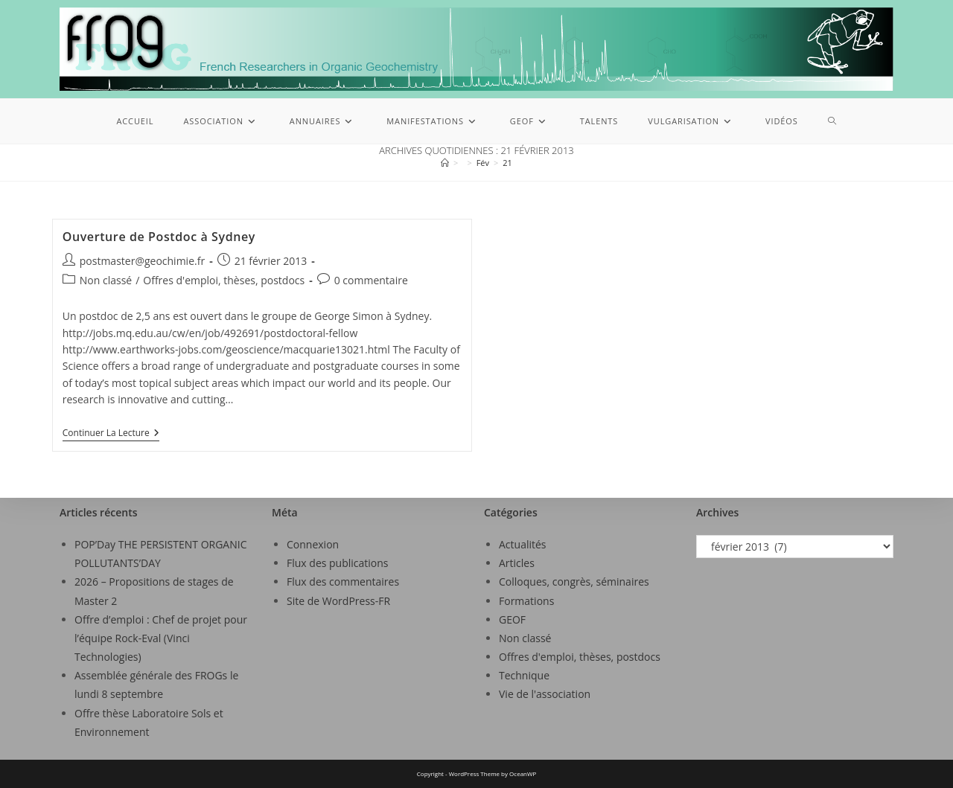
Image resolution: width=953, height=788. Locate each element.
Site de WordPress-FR (338, 601)
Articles (517, 563)
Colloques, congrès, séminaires (574, 581)
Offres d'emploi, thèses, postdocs (224, 280)
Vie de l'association (544, 694)
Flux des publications (338, 563)
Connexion (313, 544)
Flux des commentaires (343, 581)
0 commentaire (371, 280)
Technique (524, 675)
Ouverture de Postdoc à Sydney (159, 236)
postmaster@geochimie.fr (142, 261)
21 (507, 162)
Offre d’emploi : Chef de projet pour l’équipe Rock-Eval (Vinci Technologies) (160, 638)
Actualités (522, 544)
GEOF (512, 619)
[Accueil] (445, 162)
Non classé (106, 280)
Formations (526, 601)
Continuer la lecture (111, 433)
